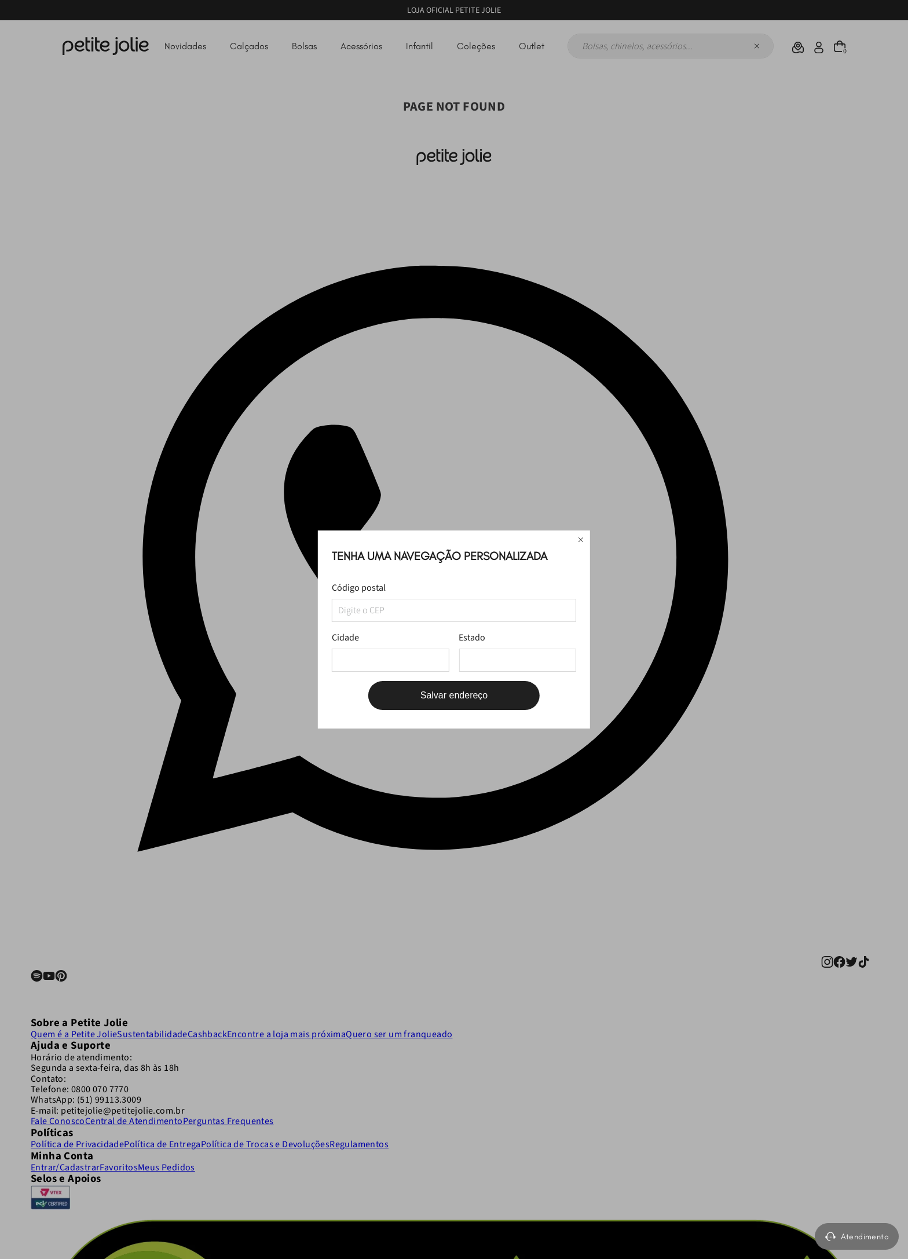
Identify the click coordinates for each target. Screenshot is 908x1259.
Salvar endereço (454, 695)
